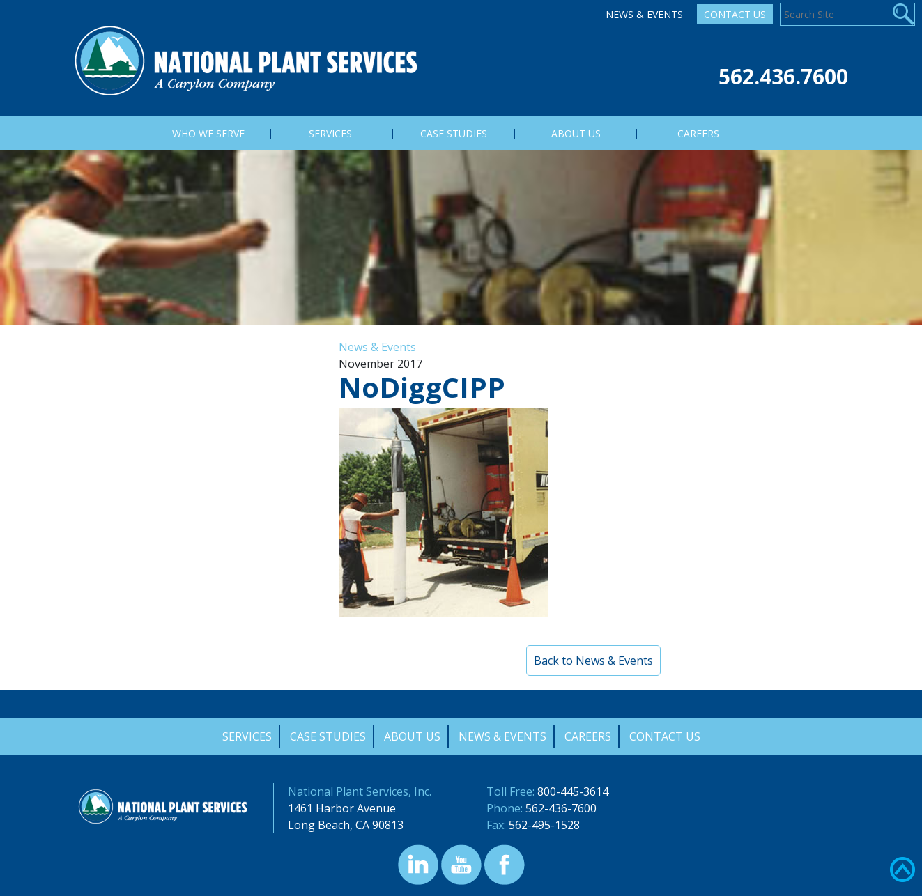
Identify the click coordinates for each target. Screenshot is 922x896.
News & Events (644, 14)
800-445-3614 (572, 791)
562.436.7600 (783, 76)
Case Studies (328, 736)
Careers (587, 736)
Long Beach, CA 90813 (346, 825)
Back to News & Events (593, 660)
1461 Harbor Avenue (342, 808)
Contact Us (735, 14)
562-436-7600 (561, 808)
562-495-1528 (544, 825)
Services (247, 736)
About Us (412, 736)
